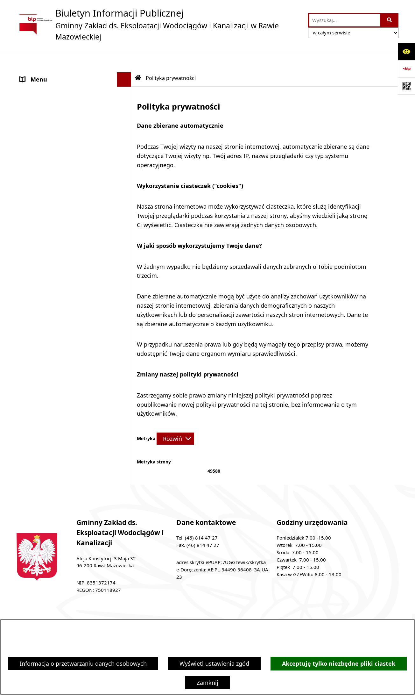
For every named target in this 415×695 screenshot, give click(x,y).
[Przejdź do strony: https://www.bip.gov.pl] (406, 68)
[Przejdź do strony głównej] (159, 24)
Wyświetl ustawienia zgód (214, 663)
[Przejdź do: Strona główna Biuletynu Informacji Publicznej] (138, 59)
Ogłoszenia (34, 103)
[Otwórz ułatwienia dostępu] (406, 51)
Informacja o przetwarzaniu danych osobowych (83, 663)
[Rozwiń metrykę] (175, 419)
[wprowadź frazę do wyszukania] (344, 20)
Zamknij (207, 682)
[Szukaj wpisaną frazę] (389, 20)
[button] (125, 75)
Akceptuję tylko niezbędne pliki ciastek (338, 664)
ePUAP (28, 117)
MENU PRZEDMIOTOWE (51, 89)
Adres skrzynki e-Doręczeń (54, 132)
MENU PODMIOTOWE (48, 74)
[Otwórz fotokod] (406, 86)
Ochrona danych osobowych (57, 146)
